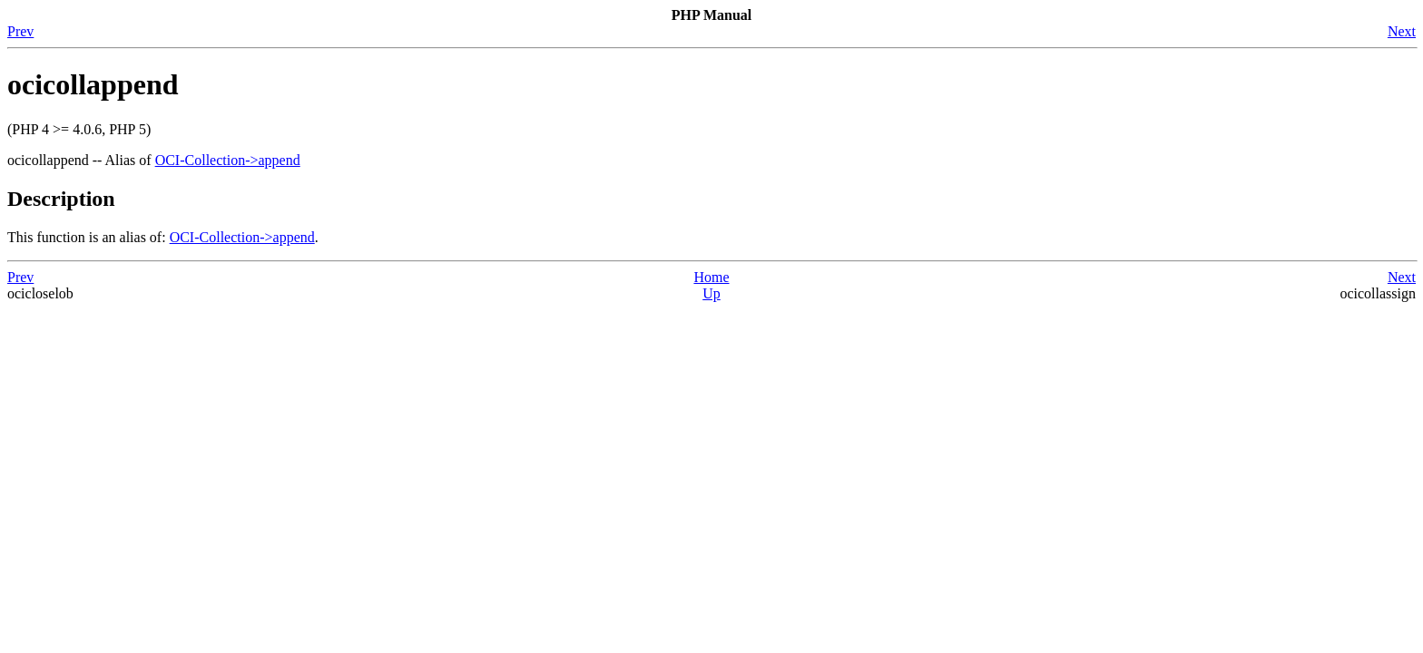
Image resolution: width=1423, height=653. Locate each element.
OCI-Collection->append (227, 160)
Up (711, 293)
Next (1402, 31)
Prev (20, 31)
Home (711, 277)
